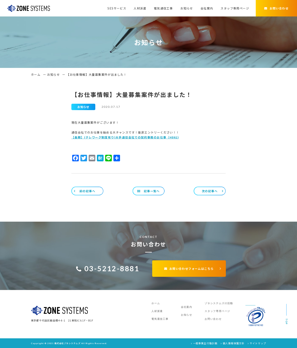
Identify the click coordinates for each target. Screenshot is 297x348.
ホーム (35, 74)
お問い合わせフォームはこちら (189, 269)
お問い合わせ (276, 8)
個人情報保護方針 (232, 343)
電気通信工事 (163, 8)
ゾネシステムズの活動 (219, 303)
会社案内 (206, 8)
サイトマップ (257, 343)
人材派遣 (140, 8)
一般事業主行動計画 (204, 343)
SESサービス (116, 8)
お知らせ (186, 8)
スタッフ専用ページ (234, 8)
